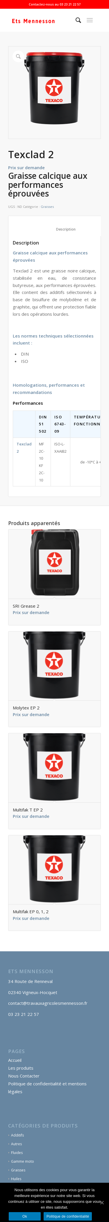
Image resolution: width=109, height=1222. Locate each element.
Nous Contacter (24, 1076)
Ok (24, 1216)
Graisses (47, 206)
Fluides (17, 1152)
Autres (16, 1143)
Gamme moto (22, 1161)
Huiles (16, 1178)
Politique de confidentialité (68, 1216)
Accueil (15, 1060)
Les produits (20, 1068)
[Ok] (102, 1202)
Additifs (17, 1135)
